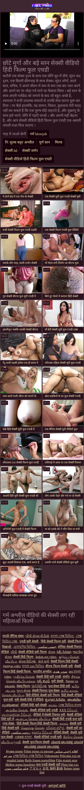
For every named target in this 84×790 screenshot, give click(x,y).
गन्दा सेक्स (8, 723)
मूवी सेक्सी (57, 681)
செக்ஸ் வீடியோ (13, 695)
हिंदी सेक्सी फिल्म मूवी (53, 641)
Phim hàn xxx (70, 764)
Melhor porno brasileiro (20, 764)
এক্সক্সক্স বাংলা (23, 737)
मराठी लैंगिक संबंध (13, 636)
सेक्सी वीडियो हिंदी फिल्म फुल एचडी (28, 159)
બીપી (14, 652)
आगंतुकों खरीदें (56, 786)
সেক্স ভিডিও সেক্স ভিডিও (28, 756)
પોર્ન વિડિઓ (39, 686)
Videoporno (51, 756)
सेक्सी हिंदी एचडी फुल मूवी (67, 719)
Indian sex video (46, 657)
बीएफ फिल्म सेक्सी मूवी (59, 666)
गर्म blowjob (38, 134)
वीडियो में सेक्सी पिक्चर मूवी (49, 714)
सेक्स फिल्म (23, 686)
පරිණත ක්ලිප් (55, 728)
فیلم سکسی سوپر (16, 768)
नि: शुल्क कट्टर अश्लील (19, 142)
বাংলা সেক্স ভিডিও (62, 636)
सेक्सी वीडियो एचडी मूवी (48, 737)
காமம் (52, 705)
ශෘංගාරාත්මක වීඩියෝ (17, 714)
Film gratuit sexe (66, 760)
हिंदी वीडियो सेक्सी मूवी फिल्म (43, 695)
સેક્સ (51, 652)
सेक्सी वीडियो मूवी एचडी (44, 710)
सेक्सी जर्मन (30, 151)
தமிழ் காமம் (69, 690)
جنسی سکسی (47, 647)
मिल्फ (58, 142)
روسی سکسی (20, 732)
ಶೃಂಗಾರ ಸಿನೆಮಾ (55, 699)
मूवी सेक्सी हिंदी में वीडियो (29, 699)
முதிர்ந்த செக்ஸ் (24, 676)
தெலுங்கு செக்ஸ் (32, 728)
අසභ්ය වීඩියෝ (42, 732)
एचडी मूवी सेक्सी (29, 641)
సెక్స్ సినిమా (64, 652)
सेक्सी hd (11, 151)
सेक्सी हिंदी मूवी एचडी (48, 676)
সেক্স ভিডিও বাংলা (69, 705)
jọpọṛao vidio (11, 666)
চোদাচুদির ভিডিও (24, 647)
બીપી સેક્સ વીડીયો (37, 636)
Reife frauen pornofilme (40, 760)
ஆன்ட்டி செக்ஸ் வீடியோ (33, 719)
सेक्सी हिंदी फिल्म (23, 657)
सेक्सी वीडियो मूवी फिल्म (32, 652)
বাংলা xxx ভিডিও (33, 666)
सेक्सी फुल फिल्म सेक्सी (36, 742)
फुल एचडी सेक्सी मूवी (42, 6)
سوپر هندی (60, 671)
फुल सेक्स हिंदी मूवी (59, 686)
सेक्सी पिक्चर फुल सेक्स (46, 690)
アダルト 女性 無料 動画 (46, 768)
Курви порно (14, 751)
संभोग (66, 676)
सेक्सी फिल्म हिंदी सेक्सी (64, 661)
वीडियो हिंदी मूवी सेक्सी (34, 705)
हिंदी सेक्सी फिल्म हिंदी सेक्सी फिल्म (37, 723)
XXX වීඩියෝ (68, 710)
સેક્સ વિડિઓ (27, 661)
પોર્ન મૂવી (43, 661)
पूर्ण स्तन (44, 142)
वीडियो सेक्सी (61, 732)
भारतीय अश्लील (42, 671)
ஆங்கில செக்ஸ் (16, 710)
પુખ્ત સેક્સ (23, 690)
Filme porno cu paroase (39, 751)
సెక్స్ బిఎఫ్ (43, 681)
